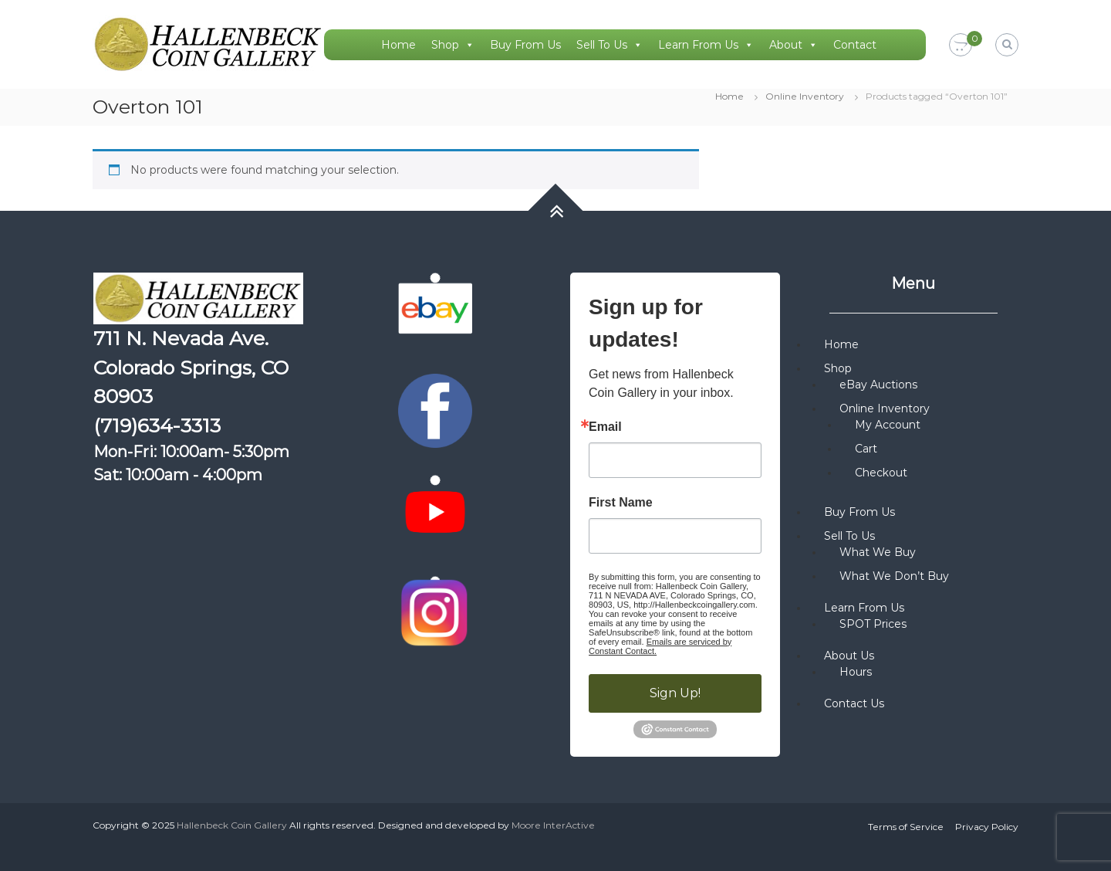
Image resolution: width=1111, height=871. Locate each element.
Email (605, 427)
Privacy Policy (986, 826)
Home (398, 45)
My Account (887, 425)
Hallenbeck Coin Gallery (232, 825)
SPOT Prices (873, 624)
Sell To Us (609, 44)
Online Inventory (804, 96)
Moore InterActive (553, 825)
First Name (621, 503)
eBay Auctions (878, 384)
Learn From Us (706, 44)
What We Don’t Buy (894, 576)
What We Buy (877, 552)
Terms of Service (906, 826)
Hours (855, 672)
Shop (452, 44)
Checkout (881, 473)
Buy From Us (525, 45)
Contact (854, 45)
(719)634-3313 (157, 425)
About (793, 44)
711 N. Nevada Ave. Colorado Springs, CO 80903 (191, 367)
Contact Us (854, 703)
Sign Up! (675, 693)
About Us (849, 656)
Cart (866, 449)
